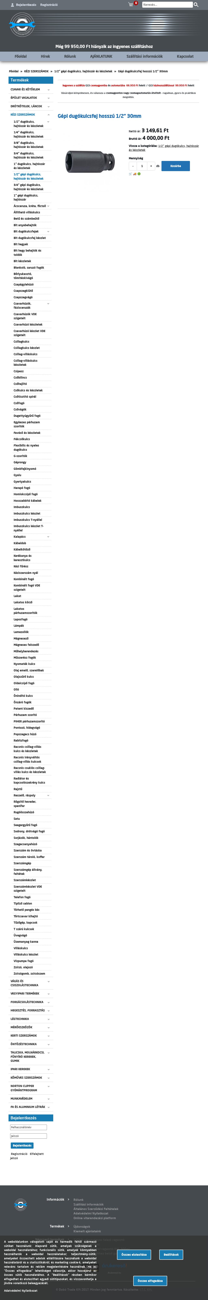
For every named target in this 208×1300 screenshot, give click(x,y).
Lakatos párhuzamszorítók (25, 611)
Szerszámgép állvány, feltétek (28, 872)
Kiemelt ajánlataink (87, 1231)
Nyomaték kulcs (24, 664)
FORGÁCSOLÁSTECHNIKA (27, 1002)
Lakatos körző (23, 602)
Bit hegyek (21, 244)
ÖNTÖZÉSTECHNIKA (24, 1044)
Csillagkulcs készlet (27, 348)
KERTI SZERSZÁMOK (24, 1035)
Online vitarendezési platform (95, 1218)
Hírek (45, 56)
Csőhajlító (20, 384)
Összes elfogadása (150, 1281)
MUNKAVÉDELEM (21, 1098)
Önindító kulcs (23, 696)
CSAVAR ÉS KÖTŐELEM (25, 89)
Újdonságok (82, 1226)
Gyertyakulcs (22, 481)
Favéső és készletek (27, 433)
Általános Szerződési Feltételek (96, 1209)
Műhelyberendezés (26, 651)
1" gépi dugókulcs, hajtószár (26, 197)
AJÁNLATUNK (101, 56)
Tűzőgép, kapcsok (25, 922)
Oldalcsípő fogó (24, 683)
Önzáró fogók (22, 702)
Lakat (17, 596)
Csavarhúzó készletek (28, 324)
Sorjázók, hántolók (26, 838)
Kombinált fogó (24, 579)
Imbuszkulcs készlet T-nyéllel (28, 528)
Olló (16, 689)
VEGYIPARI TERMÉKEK (25, 993)
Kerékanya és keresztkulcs (22, 558)
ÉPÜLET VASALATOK (24, 98)
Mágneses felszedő (26, 645)
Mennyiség (136, 158)
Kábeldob (20, 543)
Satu (17, 819)
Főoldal (21, 56)
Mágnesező (21, 638)
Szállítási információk (145, 56)
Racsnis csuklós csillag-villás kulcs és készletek (30, 770)
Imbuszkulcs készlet (27, 513)
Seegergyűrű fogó (25, 825)
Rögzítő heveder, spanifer (25, 804)
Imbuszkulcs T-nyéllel (28, 520)
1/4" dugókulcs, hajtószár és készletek (28, 134)
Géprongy (20, 462)
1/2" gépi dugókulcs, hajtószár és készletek (83, 71)
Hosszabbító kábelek (27, 501)
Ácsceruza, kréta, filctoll (30, 206)
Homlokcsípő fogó (26, 494)
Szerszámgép (22, 863)
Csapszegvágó (23, 297)
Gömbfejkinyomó (25, 469)
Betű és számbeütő (26, 218)
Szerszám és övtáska (28, 850)
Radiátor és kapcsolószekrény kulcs (29, 780)
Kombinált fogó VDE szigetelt (27, 587)
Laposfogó (20, 619)
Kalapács (20, 537)
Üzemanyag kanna (26, 942)
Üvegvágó (20, 935)
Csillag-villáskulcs (25, 354)
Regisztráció (49, 5)
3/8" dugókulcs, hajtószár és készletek (28, 145)
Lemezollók (21, 632)
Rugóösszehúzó (24, 812)
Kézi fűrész (21, 566)
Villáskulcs (21, 948)
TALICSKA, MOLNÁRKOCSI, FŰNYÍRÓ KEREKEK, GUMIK (27, 1057)
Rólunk (70, 56)
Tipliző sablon (23, 903)
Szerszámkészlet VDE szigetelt (28, 889)
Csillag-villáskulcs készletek (25, 363)
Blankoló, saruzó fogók (29, 267)
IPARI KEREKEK (20, 1069)
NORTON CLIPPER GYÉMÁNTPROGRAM (24, 1088)
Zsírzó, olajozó (23, 967)
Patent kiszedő (24, 708)
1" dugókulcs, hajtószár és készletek (29, 166)
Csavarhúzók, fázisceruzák (22, 306)
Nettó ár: (135, 131)
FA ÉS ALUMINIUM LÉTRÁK (28, 1107)
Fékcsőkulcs (22, 439)
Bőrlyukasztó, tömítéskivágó (23, 276)
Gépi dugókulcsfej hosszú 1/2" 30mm (143, 71)
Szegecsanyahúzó (25, 844)
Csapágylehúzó (24, 284)
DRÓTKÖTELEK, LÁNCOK (26, 106)
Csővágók (20, 409)
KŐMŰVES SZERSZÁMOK (26, 1078)
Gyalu (17, 475)
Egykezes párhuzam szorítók (27, 424)
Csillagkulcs (21, 341)
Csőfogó (19, 403)
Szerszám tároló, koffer (29, 857)
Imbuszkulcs (22, 507)
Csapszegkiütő (23, 291)
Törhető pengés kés (26, 910)
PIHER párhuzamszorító (29, 721)
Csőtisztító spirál (25, 397)
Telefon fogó (22, 897)
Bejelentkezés (26, 5)
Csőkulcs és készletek (28, 390)
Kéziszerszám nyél (26, 573)
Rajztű (18, 789)
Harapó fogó (22, 488)
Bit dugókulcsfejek (26, 231)
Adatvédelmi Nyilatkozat (91, 1213)
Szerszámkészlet (25, 880)
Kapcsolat (185, 56)
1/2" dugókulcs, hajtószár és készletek (28, 124)
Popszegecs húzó (25, 734)
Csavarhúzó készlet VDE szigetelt (29, 333)
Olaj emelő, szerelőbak (29, 670)
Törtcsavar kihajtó (26, 916)
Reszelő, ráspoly (24, 795)
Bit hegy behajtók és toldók (27, 252)
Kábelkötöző (22, 549)
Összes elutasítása (134, 1255)
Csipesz (19, 371)
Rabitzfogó (21, 740)
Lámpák (19, 626)
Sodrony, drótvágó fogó (29, 831)
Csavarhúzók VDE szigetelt (25, 316)
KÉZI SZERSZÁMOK (36, 71)
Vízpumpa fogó (24, 961)
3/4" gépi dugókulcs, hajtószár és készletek (28, 187)
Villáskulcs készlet (26, 954)
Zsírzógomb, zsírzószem (29, 973)
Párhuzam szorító (25, 715)
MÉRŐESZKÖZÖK (21, 1027)
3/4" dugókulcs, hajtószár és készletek (28, 155)
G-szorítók (20, 456)
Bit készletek (22, 261)
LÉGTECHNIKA (20, 1019)
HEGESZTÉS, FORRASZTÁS (28, 1010)
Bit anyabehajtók (25, 225)
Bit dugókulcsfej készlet (30, 238)
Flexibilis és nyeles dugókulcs (26, 447)
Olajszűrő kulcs (24, 677)
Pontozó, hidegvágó (27, 728)
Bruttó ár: (135, 139)
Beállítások (171, 1255)
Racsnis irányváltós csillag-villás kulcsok (27, 759)
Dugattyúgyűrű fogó (27, 416)
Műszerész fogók (25, 657)
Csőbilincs (20, 377)
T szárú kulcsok (24, 929)
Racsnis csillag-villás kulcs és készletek (27, 749)
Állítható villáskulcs (27, 212)
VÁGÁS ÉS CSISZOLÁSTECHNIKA (24, 983)
